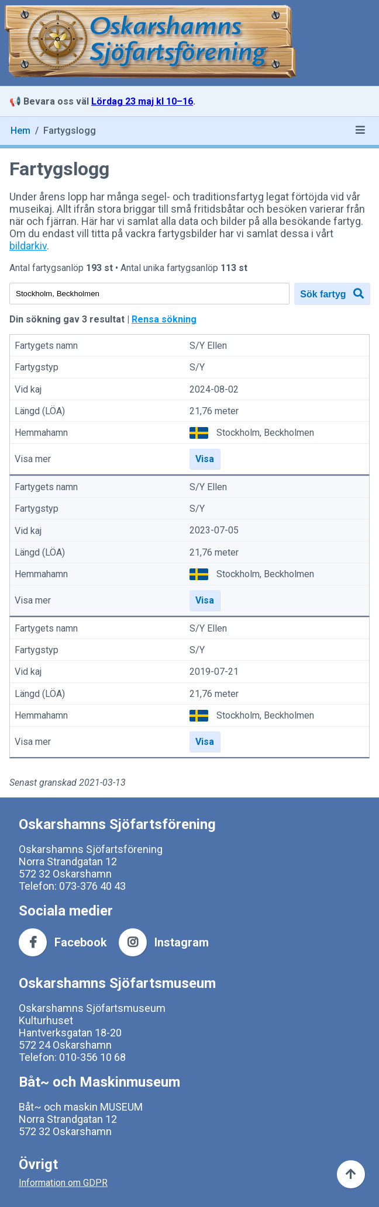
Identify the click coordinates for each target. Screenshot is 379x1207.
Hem (20, 130)
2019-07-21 (214, 672)
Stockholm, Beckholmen (265, 432)
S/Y (197, 367)
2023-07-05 (214, 530)
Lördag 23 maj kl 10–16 (142, 101)
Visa (204, 458)
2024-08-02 (214, 389)
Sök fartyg (332, 293)
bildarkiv (28, 246)
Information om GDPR (63, 1182)
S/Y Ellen (208, 345)
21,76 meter (214, 411)
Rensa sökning (164, 319)
